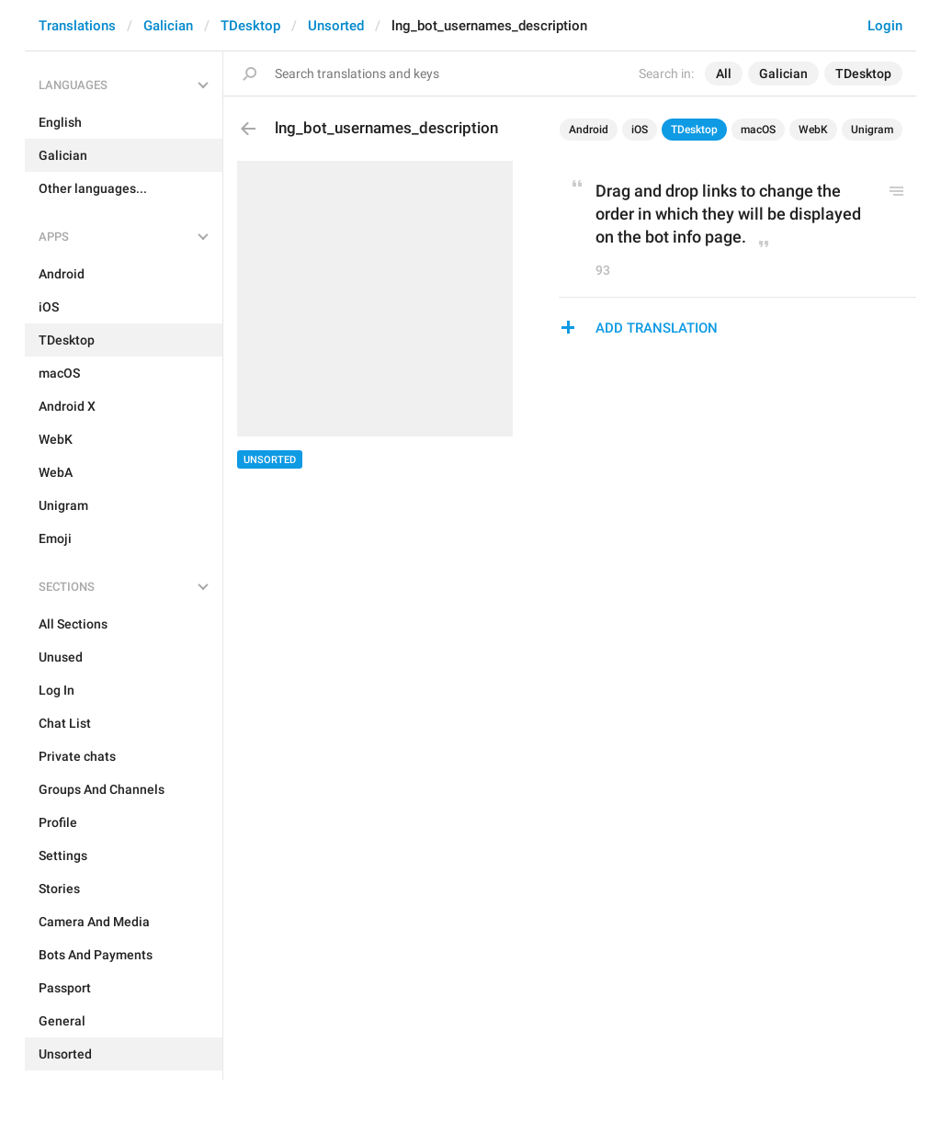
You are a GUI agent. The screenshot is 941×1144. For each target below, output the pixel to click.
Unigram (872, 129)
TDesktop (250, 25)
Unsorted (336, 25)
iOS (639, 129)
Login (884, 25)
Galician (168, 25)
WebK (813, 129)
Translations (77, 25)
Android (588, 129)
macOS (758, 129)
